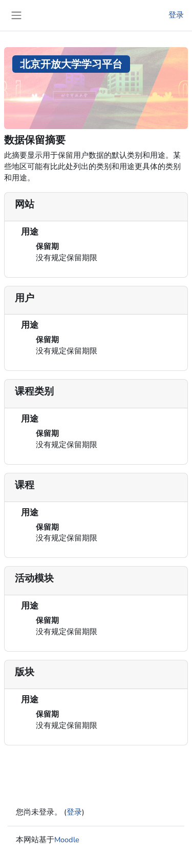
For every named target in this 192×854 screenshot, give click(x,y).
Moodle (66, 840)
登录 (176, 15)
